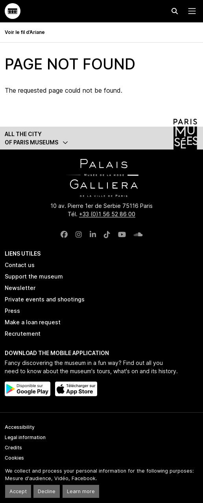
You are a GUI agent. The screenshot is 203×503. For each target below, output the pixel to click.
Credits (13, 448)
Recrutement (23, 333)
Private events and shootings (45, 299)
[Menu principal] (190, 11)
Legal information (25, 437)
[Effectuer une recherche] (175, 11)
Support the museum (34, 276)
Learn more (81, 491)
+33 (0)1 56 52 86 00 (107, 214)
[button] (101, 138)
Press (12, 310)
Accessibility (20, 427)
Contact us (20, 265)
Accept (18, 491)
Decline (46, 491)
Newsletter (20, 287)
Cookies (14, 458)
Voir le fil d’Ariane (25, 32)
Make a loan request (33, 322)
